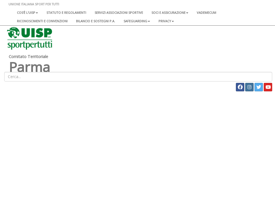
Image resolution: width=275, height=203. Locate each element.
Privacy (166, 21)
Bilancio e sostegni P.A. (95, 21)
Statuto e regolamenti (66, 12)
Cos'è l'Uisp (27, 12)
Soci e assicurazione (169, 12)
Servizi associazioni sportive (119, 12)
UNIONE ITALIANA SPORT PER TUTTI (33, 4)
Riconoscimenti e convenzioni (42, 21)
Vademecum (206, 12)
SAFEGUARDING (137, 21)
